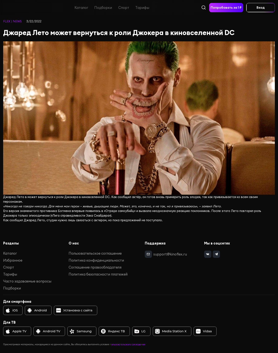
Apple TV (16, 331)
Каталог (81, 7)
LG (140, 331)
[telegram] (216, 254)
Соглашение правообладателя (95, 267)
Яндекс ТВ (113, 331)
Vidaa (204, 331)
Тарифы (142, 7)
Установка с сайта (74, 310)
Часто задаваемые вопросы (27, 281)
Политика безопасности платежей (98, 274)
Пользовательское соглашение (95, 253)
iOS (11, 310)
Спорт (123, 7)
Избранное (12, 260)
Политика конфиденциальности (96, 260)
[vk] (207, 254)
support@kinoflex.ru (170, 254)
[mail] (148, 254)
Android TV (48, 331)
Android (37, 310)
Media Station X (171, 331)
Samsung (81, 331)
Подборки (103, 7)
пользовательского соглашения (127, 344)
